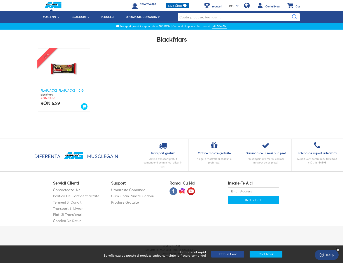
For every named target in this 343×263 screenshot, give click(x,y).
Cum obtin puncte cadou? (132, 196)
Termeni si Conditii (68, 202)
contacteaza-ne (66, 190)
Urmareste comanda (128, 190)
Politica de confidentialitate (76, 196)
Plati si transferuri (67, 214)
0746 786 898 (148, 4)
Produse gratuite (125, 202)
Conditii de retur (67, 221)
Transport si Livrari (68, 208)
